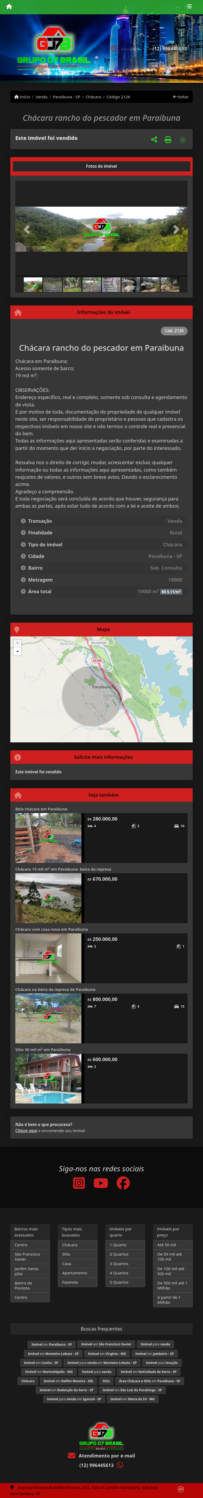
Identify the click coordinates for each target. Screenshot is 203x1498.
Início (22, 96)
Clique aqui (26, 1130)
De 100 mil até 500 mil (170, 1271)
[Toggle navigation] (190, 7)
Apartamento (74, 1272)
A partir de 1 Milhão (169, 1300)
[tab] (32, 166)
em (51, 1344)
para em (102, 1362)
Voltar (181, 96)
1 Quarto (118, 1244)
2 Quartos (119, 1254)
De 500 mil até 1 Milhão (172, 1285)
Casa (66, 1263)
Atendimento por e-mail (101, 1456)
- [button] (17, 651)
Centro (21, 1244)
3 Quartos (119, 1263)
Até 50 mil (166, 1244)
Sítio (66, 1254)
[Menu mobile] (9, 7)
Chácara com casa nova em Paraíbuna (51, 929)
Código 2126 (118, 96)
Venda (42, 96)
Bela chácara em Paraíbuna (41, 809)
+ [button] (17, 644)
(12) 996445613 (170, 49)
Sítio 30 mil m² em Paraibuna (42, 1049)
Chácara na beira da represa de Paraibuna (55, 989)
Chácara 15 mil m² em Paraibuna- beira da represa (63, 869)
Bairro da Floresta (23, 1285)
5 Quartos (119, 1282)
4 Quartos (119, 1272)
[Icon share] (79, 1183)
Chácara (93, 96)
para (155, 1344)
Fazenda (70, 1282)
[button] (28, 229)
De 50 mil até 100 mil (169, 1256)
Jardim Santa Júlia (26, 1271)
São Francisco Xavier (27, 1256)
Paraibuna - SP (66, 96)
